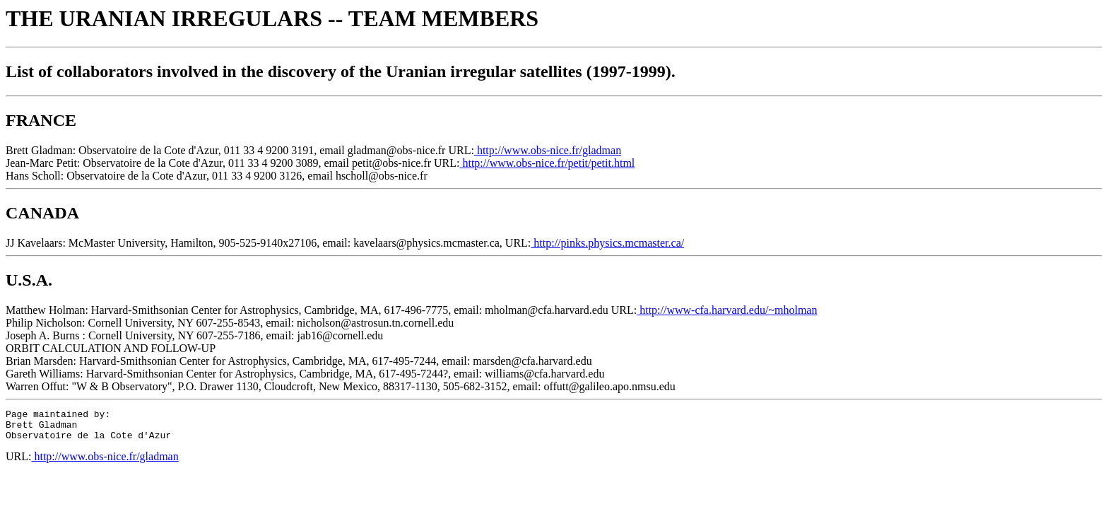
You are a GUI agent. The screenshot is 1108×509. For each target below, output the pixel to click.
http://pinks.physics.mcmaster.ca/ (607, 243)
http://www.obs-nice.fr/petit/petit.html (547, 163)
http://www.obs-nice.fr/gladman (547, 150)
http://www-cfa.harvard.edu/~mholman (727, 310)
